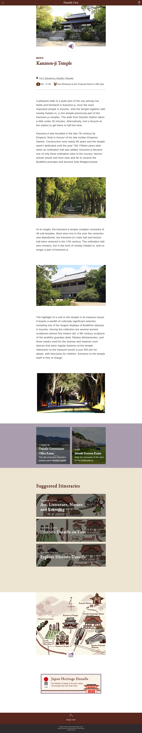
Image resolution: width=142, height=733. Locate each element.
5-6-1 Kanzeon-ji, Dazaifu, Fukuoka (56, 78)
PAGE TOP (71, 720)
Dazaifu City (71, 2)
